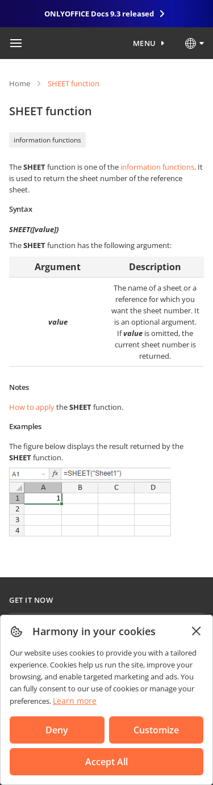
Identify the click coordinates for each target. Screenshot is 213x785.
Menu (144, 43)
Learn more (75, 700)
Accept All (106, 761)
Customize (156, 730)
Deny (56, 730)
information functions (47, 140)
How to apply (32, 407)
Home (19, 83)
